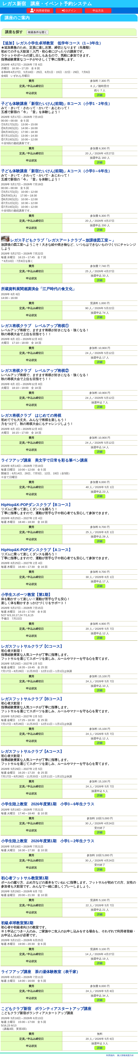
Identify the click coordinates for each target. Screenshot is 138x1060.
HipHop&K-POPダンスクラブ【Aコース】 (36, 550)
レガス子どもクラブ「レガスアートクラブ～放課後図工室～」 (63, 240)
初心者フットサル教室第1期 (24, 878)
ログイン (69, 10)
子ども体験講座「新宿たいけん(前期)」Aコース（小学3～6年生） (56, 171)
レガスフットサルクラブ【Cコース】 (32, 646)
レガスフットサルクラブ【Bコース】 (32, 699)
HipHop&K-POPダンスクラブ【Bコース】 (36, 505)
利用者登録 (40, 10)
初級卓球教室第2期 (17, 923)
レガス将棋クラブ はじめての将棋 (31, 415)
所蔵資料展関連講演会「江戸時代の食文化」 (38, 289)
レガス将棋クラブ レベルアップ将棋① (35, 326)
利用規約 (110, 1055)
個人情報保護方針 (125, 1055)
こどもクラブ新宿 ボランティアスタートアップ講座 (46, 1009)
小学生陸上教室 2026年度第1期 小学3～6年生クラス (47, 804)
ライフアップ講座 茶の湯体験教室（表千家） (40, 972)
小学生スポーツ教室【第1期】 (26, 595)
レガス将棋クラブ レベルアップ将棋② (35, 371)
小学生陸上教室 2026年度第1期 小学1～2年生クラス (47, 841)
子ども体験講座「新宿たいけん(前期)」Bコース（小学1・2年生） (56, 104)
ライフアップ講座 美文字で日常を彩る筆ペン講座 (44, 460)
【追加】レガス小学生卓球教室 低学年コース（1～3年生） (52, 43)
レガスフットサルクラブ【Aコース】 (32, 751)
